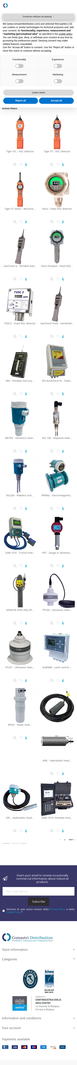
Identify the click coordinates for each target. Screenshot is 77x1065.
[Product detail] (15, 165)
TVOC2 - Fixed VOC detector (20, 323)
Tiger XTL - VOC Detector (20, 151)
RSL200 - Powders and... (20, 495)
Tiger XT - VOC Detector (57, 151)
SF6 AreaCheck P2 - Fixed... (57, 380)
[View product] (26, 165)
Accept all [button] (56, 100)
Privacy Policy (57, 909)
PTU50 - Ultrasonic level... (57, 610)
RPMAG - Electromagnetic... (57, 495)
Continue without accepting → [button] (38, 16)
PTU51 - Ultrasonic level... (19, 667)
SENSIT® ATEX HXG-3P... (20, 610)
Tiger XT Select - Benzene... (20, 208)
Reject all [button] (20, 100)
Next (72, 840)
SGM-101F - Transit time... (20, 552)
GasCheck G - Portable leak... (20, 266)
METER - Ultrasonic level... (20, 438)
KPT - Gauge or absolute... (57, 552)
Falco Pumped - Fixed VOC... (57, 266)
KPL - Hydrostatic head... (20, 817)
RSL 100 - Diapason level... (57, 438)
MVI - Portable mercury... (20, 380)
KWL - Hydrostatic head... (57, 760)
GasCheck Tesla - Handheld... (57, 323)
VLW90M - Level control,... (57, 667)
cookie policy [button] (65, 34)
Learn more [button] (38, 92)
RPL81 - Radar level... (20, 724)
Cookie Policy (13, 912)
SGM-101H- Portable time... (57, 817)
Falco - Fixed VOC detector (57, 208)
